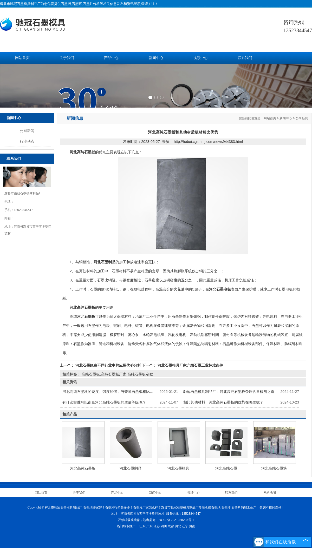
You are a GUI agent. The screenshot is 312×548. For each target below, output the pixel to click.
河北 (178, 526)
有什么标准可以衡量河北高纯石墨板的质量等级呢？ (104, 402)
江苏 (157, 526)
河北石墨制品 (130, 468)
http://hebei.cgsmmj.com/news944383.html (208, 142)
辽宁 (185, 526)
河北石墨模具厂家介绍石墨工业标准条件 (190, 365)
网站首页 (22, 58)
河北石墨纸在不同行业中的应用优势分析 (108, 365)
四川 (164, 526)
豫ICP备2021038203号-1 (176, 520)
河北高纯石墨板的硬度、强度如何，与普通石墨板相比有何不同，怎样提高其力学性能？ (133, 391)
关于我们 (67, 58)
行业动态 (27, 141)
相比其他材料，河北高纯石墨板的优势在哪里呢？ (223, 402)
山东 (142, 526)
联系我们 (245, 58)
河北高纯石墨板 (82, 468)
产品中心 (111, 58)
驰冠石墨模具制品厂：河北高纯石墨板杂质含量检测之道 (228, 391)
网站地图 (269, 492)
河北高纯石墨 (226, 468)
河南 (192, 526)
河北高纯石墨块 (274, 468)
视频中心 (200, 58)
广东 (149, 526)
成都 (171, 526)
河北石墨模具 (178, 468)
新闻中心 (156, 58)
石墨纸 (66, 4)
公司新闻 (27, 131)
